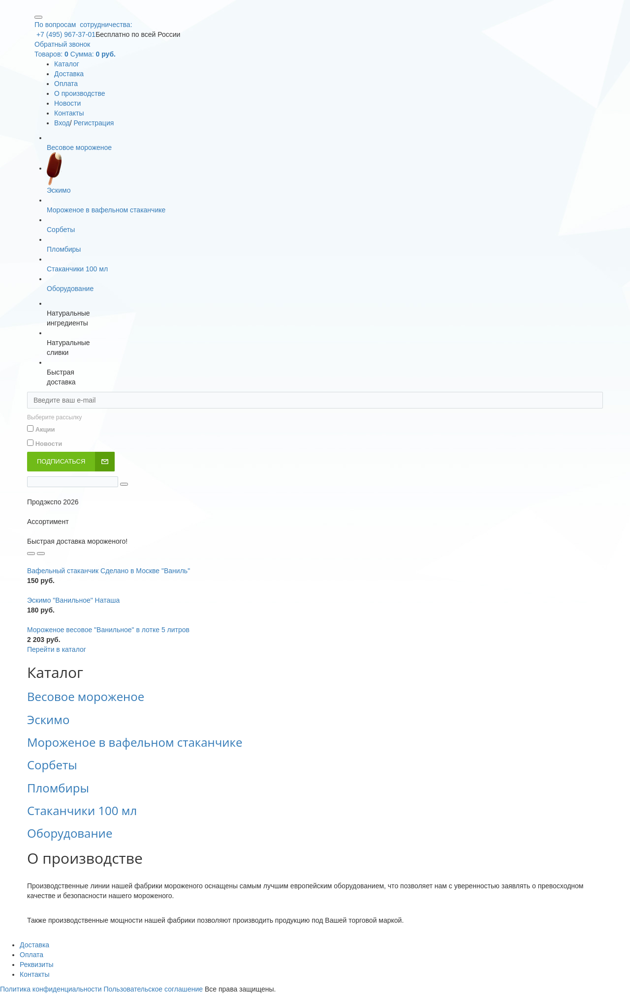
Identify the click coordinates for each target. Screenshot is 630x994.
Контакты (69, 113)
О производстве (79, 93)
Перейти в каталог (56, 649)
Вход (62, 123)
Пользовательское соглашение (153, 989)
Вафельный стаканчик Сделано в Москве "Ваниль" (108, 571)
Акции (45, 429)
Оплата (66, 84)
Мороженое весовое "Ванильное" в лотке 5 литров (108, 630)
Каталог (66, 64)
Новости (67, 103)
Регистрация (93, 123)
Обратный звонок (62, 44)
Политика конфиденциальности (51, 989)
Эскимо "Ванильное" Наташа (73, 600)
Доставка (69, 74)
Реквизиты (37, 964)
